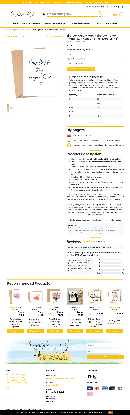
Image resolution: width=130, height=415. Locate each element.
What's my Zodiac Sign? (16, 375)
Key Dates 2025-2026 (15, 377)
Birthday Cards (26, 30)
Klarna (34, 409)
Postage (40, 409)
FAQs (8, 385)
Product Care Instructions (16, 382)
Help (103, 7)
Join (106, 357)
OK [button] (110, 412)
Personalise (15, 331)
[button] (10, 73)
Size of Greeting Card (76, 59)
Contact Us (112, 7)
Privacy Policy (10, 409)
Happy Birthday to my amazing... (80, 49)
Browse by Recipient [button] (81, 23)
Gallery (99, 23)
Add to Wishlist (53, 36)
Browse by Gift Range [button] (55, 23)
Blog (122, 7)
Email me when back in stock (80, 69)
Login (79, 260)
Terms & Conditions (23, 409)
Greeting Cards (14, 30)
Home (16, 23)
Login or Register (91, 7)
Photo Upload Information (17, 380)
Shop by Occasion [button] (31, 23)
